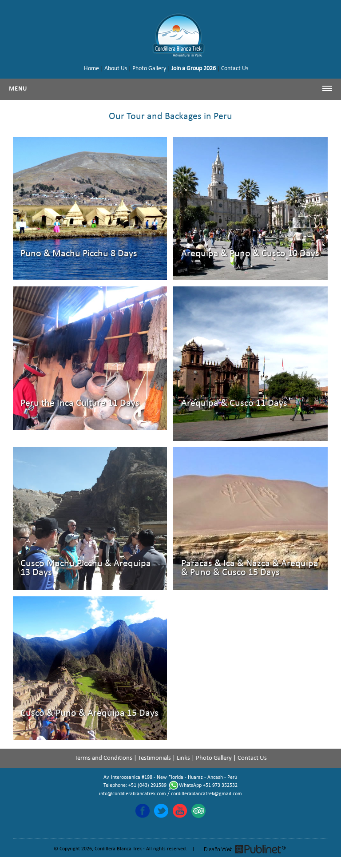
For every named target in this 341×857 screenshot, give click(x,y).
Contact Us (234, 68)
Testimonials (154, 758)
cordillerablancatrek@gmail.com (206, 794)
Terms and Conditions (103, 758)
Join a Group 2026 (193, 68)
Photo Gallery (149, 68)
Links (183, 758)
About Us (115, 68)
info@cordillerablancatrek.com (132, 794)
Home (91, 68)
